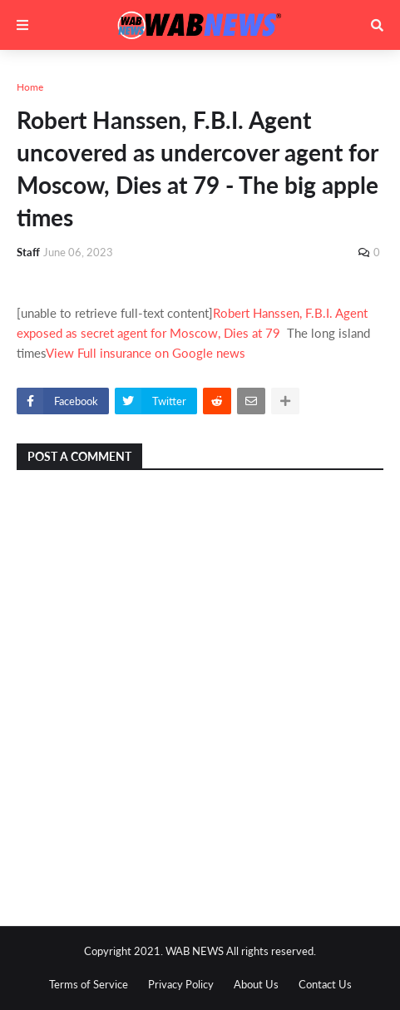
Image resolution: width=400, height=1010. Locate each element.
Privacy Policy (181, 984)
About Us (256, 984)
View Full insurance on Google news (145, 352)
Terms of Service (88, 984)
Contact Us (325, 984)
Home (30, 87)
